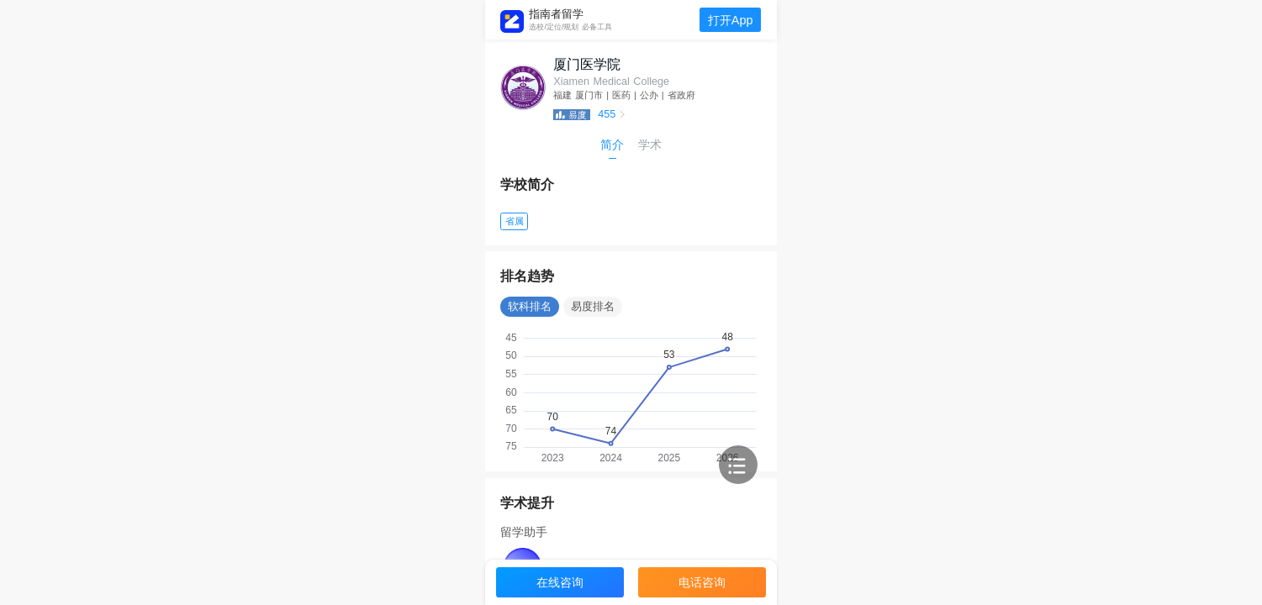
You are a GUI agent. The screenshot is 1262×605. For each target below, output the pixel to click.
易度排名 (593, 307)
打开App (730, 20)
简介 (612, 144)
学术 (650, 144)
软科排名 (530, 307)
